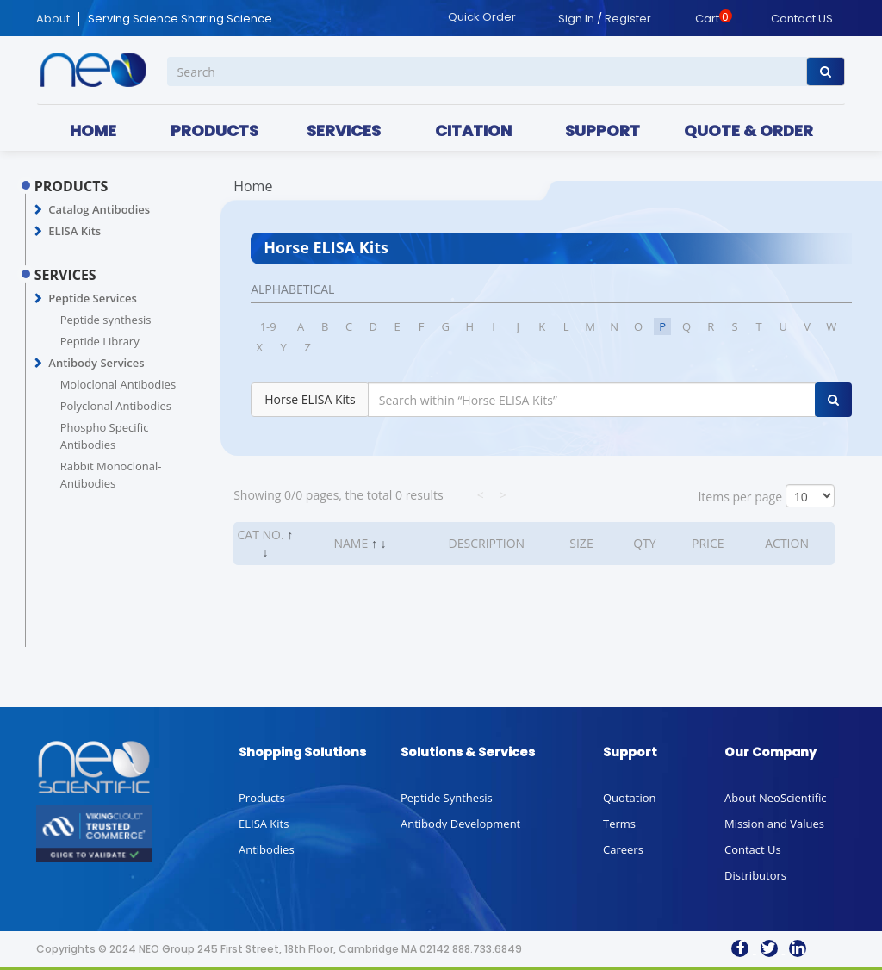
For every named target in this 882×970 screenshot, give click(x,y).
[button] (38, 210)
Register (628, 18)
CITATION (473, 130)
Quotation (629, 797)
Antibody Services (96, 362)
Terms (619, 823)
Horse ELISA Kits (310, 399)
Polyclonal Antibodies (115, 405)
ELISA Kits (74, 231)
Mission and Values (774, 823)
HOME (93, 130)
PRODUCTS (214, 130)
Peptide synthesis (106, 319)
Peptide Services (92, 298)
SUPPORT (602, 130)
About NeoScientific (775, 797)
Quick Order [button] (482, 17)
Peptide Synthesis (447, 797)
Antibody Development (460, 823)
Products (262, 797)
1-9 (268, 326)
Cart (707, 18)
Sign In (576, 18)
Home (252, 186)
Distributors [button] (755, 875)
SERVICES (344, 130)
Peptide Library (100, 341)
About (53, 19)
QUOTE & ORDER (748, 130)
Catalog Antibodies (99, 209)
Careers (623, 849)
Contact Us (752, 849)
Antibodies (267, 849)
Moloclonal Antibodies (118, 384)
